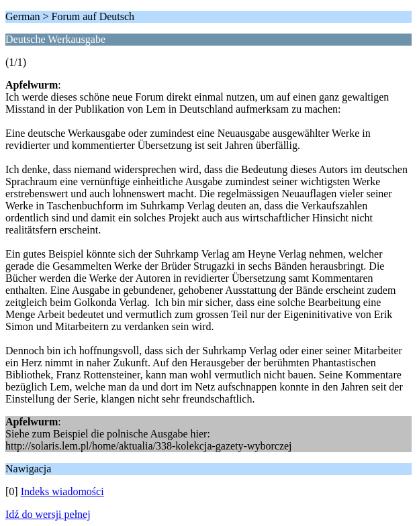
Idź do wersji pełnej (48, 514)
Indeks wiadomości (62, 491)
